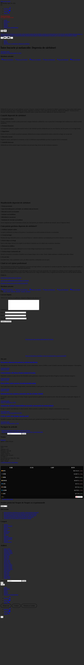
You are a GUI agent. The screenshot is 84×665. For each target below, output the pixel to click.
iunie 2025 (6, 559)
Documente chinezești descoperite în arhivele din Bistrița (19, 364)
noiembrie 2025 (8, 553)
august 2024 (7, 572)
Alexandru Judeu (5, 51)
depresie (18, 291)
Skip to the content (5, 1)
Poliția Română (8, 541)
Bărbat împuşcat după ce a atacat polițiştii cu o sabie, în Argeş (20, 517)
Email (3, 317)
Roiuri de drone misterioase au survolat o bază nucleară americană (21, 514)
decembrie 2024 (8, 567)
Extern (5, 23)
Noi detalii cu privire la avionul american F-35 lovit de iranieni (20, 516)
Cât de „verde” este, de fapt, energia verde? (15, 418)
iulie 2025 (6, 558)
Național (6, 538)
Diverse (6, 24)
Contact (16, 607)
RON (73, 469)
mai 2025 (6, 561)
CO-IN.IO (80, 498)
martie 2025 (7, 564)
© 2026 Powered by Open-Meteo (9, 464)
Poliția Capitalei (8, 539)
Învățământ (7, 533)
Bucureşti (3, 442)
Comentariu (4, 311)
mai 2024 (6, 577)
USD (11, 469)
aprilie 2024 (7, 578)
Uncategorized (7, 544)
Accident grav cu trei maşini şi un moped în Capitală (17, 520)
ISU (5, 536)
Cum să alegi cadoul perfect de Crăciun (11, 278)
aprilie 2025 (7, 562)
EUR (31, 469)
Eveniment (7, 21)
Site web (3, 320)
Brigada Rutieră (8, 528)
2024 (4, 291)
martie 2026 (7, 551)
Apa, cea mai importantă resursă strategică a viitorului (15, 280)
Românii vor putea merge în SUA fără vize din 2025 (14, 283)
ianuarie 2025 (7, 565)
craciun (8, 291)
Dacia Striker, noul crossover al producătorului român (18, 385)
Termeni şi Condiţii (29, 607)
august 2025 (7, 556)
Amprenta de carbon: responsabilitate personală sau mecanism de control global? (27, 407)
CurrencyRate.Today (7, 501)
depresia (13, 291)
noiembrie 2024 (8, 568)
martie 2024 (7, 580)
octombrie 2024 (8, 569)
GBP (52, 469)
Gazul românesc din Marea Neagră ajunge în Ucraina (18, 375)
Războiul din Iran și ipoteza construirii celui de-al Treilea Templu (22, 395)
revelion (23, 291)
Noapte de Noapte (5, 16)
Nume (3, 314)
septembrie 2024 (8, 571)
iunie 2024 (6, 575)
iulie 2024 (6, 574)
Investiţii (6, 535)
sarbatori (28, 291)
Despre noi (6, 607)
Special (6, 26)
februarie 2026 (8, 552)
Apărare (6, 526)
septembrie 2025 (8, 555)
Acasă (5, 20)
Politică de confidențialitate (11, 27)
